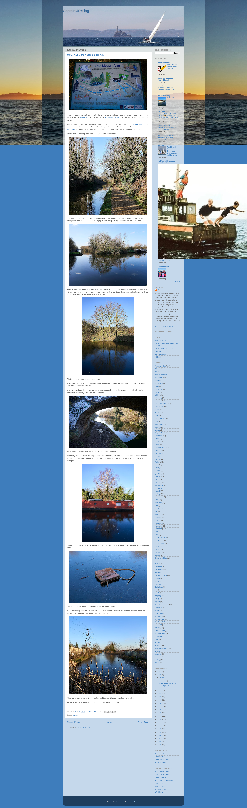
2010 (160, 729)
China (157, 439)
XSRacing (158, 357)
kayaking (158, 503)
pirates (157, 549)
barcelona (158, 389)
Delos (157, 444)
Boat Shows (159, 407)
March (162, 678)
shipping (158, 596)
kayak (157, 500)
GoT (156, 479)
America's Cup (160, 366)
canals (75, 715)
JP (159, 290)
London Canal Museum (136, 124)
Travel (157, 628)
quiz (156, 561)
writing (157, 660)
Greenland (159, 485)
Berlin (157, 392)
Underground (160, 631)
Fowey (157, 468)
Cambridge (159, 424)
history (157, 494)
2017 (160, 706)
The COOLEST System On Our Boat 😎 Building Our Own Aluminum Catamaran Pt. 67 (168, 117)
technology (159, 613)
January (163, 681)
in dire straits (162, 139)
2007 (160, 738)
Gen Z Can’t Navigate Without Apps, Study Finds (168, 128)
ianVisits (161, 86)
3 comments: (93, 711)
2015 (160, 713)
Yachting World (160, 763)
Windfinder (159, 792)
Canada (158, 427)
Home (109, 722)
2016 (160, 710)
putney (157, 555)
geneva (157, 474)
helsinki (158, 491)
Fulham (158, 471)
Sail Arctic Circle (161, 575)
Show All (177, 281)
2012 (160, 722)
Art (156, 372)
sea (156, 590)
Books (157, 412)
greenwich (159, 488)
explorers (158, 450)
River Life (158, 570)
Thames (158, 616)
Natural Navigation (162, 774)
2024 (160, 672)
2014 (160, 716)
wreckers (158, 657)
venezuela (159, 636)
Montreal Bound (163, 80)
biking (157, 395)
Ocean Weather (160, 777)
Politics (157, 552)
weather (158, 654)
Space (157, 602)
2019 (160, 700)
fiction (157, 462)
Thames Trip (159, 619)
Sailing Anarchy (160, 354)
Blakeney (158, 398)
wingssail (161, 145)
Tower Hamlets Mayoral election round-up (172, 66)
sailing (157, 578)
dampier (158, 441)
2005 (160, 745)
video (157, 639)
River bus (158, 567)
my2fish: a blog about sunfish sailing (166, 162)
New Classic (171, 98)
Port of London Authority (164, 780)
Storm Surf (159, 783)
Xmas (157, 663)
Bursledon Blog (164, 96)
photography (159, 543)
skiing (157, 599)
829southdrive (163, 267)
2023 (160, 675)
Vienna (157, 642)
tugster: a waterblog (165, 78)
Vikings (157, 645)
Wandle (158, 651)
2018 (160, 703)
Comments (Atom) (83, 727)
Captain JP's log (76, 11)
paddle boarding (161, 537)
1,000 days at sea (161, 340)
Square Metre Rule (162, 604)
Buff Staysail (159, 418)
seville (157, 593)
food (156, 465)
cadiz (157, 421)
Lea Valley (159, 508)
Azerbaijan (159, 383)
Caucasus (158, 436)
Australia (158, 380)
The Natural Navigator (166, 125)
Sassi (157, 581)
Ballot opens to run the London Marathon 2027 (166, 89)
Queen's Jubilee (161, 558)
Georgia (158, 476)
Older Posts (144, 722)
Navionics (158, 526)
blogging (158, 401)
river (156, 564)
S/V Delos (161, 112)
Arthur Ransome (161, 375)
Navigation (159, 523)
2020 (160, 697)
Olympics (158, 529)
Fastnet (158, 456)
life (156, 511)
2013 (160, 719)
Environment (159, 447)
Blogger (136, 802)
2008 (160, 735)
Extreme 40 (159, 453)
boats (157, 410)
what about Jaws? (164, 261)
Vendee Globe (160, 633)
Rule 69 (158, 351)
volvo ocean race (161, 648)
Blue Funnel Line (161, 404)
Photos (157, 546)
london (157, 514)
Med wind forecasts (162, 772)
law (156, 506)
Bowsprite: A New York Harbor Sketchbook (166, 136)
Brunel (157, 415)
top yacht (158, 625)
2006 (160, 742)
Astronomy (159, 378)
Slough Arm (84, 117)
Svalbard (158, 607)
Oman (157, 532)
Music (157, 520)
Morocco (158, 517)
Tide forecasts (160, 786)
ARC (157, 369)
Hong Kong (159, 497)
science (158, 584)
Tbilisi (157, 610)
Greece (157, 482)
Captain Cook (160, 433)
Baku (157, 386)
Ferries (157, 459)
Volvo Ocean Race (162, 760)
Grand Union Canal (112, 117)
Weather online (160, 789)
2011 (160, 726)
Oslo (156, 535)
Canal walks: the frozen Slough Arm (85, 55)
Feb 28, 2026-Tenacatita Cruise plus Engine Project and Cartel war (172, 151)
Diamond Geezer (164, 62)
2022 (160, 690)
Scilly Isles (159, 587)
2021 (160, 694)
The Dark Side (160, 622)
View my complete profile (164, 326)
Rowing (158, 572)
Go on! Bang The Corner (164, 348)
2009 (160, 732)
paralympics (159, 540)
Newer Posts (73, 722)
